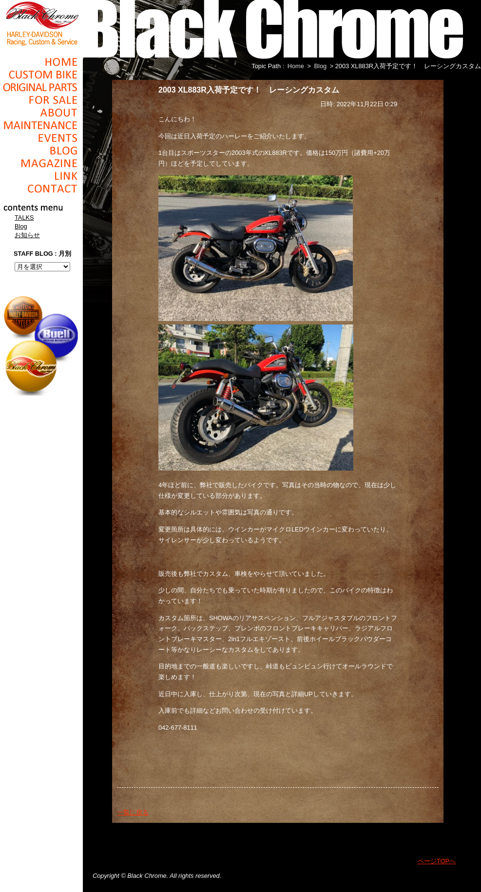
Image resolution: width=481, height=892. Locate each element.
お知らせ (27, 235)
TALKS (24, 217)
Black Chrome (41, 23)
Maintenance (41, 125)
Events (41, 138)
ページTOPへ (437, 861)
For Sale (41, 100)
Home (41, 62)
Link (41, 176)
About (41, 112)
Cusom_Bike (41, 74)
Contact (41, 188)
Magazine (41, 163)
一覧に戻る (133, 812)
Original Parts (41, 87)
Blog (41, 150)
